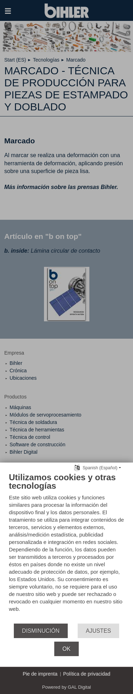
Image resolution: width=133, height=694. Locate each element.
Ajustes (98, 631)
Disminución (41, 631)
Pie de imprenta (40, 674)
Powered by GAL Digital (66, 687)
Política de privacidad (86, 674)
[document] (66, 547)
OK (66, 649)
